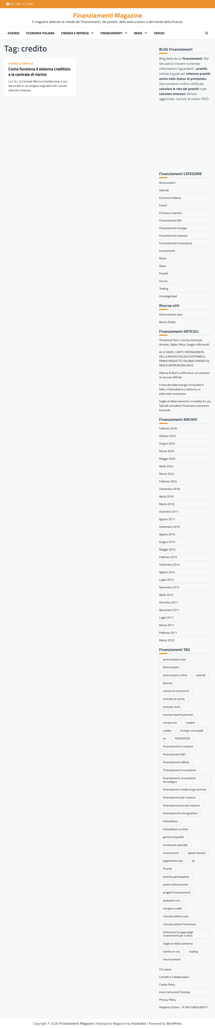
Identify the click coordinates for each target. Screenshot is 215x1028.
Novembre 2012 (169, 587)
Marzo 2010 (166, 640)
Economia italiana (40, 33)
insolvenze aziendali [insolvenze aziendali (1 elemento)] (175, 845)
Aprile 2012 (166, 595)
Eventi (163, 205)
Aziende (14, 33)
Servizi (159, 33)
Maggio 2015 (167, 549)
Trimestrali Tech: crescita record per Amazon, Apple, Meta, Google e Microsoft (184, 342)
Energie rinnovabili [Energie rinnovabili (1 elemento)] (191, 730)
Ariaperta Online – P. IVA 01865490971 (183, 1007)
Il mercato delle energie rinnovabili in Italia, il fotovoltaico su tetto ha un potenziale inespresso (181, 389)
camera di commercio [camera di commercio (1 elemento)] (176, 691)
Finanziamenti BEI (170, 220)
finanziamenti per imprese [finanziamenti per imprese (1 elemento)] (179, 797)
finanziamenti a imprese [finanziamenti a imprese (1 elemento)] (178, 746)
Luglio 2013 (166, 579)
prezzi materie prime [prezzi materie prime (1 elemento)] (175, 884)
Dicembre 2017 (168, 511)
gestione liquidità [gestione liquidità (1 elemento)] (173, 837)
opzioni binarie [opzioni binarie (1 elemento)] (196, 853)
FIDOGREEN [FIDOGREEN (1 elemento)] (182, 738)
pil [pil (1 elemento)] (193, 860)
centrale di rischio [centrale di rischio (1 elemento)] (174, 699)
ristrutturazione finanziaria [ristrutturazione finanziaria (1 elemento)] (179, 924)
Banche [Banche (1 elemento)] (167, 683)
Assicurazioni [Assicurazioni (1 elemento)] (171, 667)
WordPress (174, 1023)
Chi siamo (165, 969)
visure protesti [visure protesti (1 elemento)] (172, 959)
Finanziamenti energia (173, 228)
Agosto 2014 (167, 572)
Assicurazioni (167, 182)
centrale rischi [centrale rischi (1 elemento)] (171, 707)
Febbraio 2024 (168, 481)
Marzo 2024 (166, 473)
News (138, 33)
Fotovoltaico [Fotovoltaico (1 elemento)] (170, 821)
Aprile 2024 (166, 466)
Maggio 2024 (167, 458)
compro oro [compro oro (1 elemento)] (170, 722)
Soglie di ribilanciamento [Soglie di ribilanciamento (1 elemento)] (178, 943)
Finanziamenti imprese (173, 235)
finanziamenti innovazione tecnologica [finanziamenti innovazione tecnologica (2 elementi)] (179, 780)
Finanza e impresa (75, 33)
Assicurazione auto (170, 314)
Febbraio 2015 (168, 557)
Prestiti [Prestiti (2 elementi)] (167, 868)
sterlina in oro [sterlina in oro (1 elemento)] (171, 951)
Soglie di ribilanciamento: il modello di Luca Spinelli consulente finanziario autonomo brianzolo (185, 405)
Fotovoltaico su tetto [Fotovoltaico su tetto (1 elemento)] (175, 829)
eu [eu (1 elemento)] (164, 738)
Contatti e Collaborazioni (174, 977)
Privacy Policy (167, 999)
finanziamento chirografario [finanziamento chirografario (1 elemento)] (180, 813)
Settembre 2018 (169, 489)
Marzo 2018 (166, 504)
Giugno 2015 (167, 542)
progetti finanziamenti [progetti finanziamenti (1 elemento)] (176, 892)
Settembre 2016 (169, 526)
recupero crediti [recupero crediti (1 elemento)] (172, 908)
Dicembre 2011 (168, 602)
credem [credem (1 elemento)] (190, 722)
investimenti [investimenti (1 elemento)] (171, 853)
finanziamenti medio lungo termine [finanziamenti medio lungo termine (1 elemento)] (184, 789)
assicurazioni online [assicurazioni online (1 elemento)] (175, 675)
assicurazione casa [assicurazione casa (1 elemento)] (174, 659)
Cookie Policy (167, 984)
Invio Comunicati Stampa (174, 992)
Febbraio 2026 (168, 428)
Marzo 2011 (166, 625)
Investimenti (167, 250)
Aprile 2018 (166, 496)
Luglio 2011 (166, 617)
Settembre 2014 (169, 564)
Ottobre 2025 (167, 436)
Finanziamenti (111, 33)
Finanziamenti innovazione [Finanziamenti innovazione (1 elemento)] (179, 770)
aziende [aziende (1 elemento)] (201, 675)
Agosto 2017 (167, 519)
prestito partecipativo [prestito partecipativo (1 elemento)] (176, 876)
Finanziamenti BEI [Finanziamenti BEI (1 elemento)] (174, 754)
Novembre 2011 (169, 610)
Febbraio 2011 (168, 632)
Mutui (162, 258)
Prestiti (163, 273)
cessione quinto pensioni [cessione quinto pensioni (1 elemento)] (178, 714)
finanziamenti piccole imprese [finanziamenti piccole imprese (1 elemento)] (181, 805)
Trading (163, 288)
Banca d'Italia (167, 322)
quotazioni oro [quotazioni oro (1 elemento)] (171, 900)
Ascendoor (138, 1023)
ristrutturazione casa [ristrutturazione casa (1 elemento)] (176, 916)
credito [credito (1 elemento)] (167, 730)
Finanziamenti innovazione (175, 243)
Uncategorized (168, 296)
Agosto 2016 (167, 534)
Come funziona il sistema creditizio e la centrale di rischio (39, 72)
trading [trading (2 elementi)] (193, 951)
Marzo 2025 (166, 451)
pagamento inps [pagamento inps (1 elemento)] (173, 860)
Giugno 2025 (167, 443)
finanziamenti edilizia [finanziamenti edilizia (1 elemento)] (176, 762)
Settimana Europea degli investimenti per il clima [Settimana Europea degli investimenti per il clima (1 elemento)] (178, 934)
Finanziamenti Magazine (107, 15)
